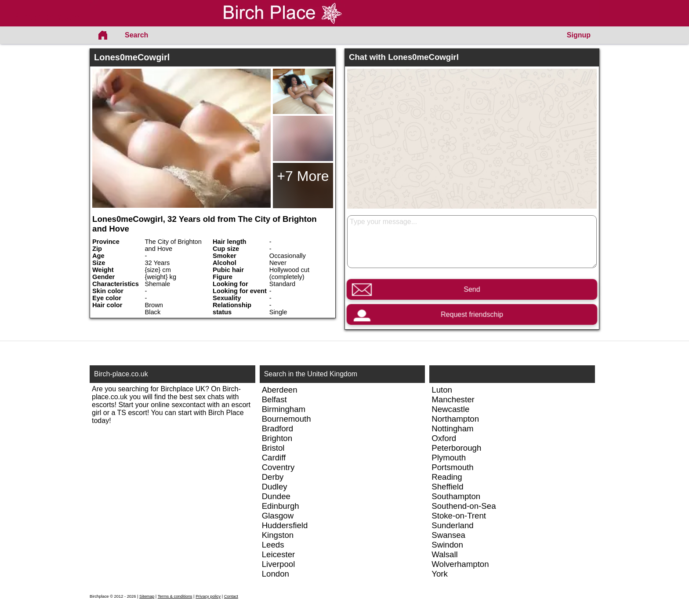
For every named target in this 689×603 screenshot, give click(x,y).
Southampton (456, 496)
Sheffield (447, 486)
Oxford (444, 438)
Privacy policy (208, 596)
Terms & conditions (175, 596)
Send (472, 289)
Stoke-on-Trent (459, 515)
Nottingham (452, 428)
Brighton (277, 438)
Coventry (278, 467)
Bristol (273, 447)
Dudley (274, 486)
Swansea (448, 535)
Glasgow (278, 515)
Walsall (444, 554)
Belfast (274, 399)
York (440, 573)
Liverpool (278, 564)
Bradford (278, 428)
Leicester (278, 554)
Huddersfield (285, 525)
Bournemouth (286, 418)
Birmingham (284, 409)
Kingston (278, 535)
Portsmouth (452, 467)
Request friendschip (472, 314)
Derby (273, 477)
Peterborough (456, 447)
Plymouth (449, 457)
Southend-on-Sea (464, 506)
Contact (231, 596)
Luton (442, 389)
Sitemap (146, 596)
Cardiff (274, 457)
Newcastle (450, 409)
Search (136, 35)
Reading (447, 477)
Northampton (455, 418)
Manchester (453, 399)
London (275, 573)
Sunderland (452, 525)
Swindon (447, 544)
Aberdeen (279, 389)
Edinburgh (280, 506)
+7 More (303, 176)
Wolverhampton (460, 564)
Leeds (273, 544)
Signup (579, 35)
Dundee (276, 496)
